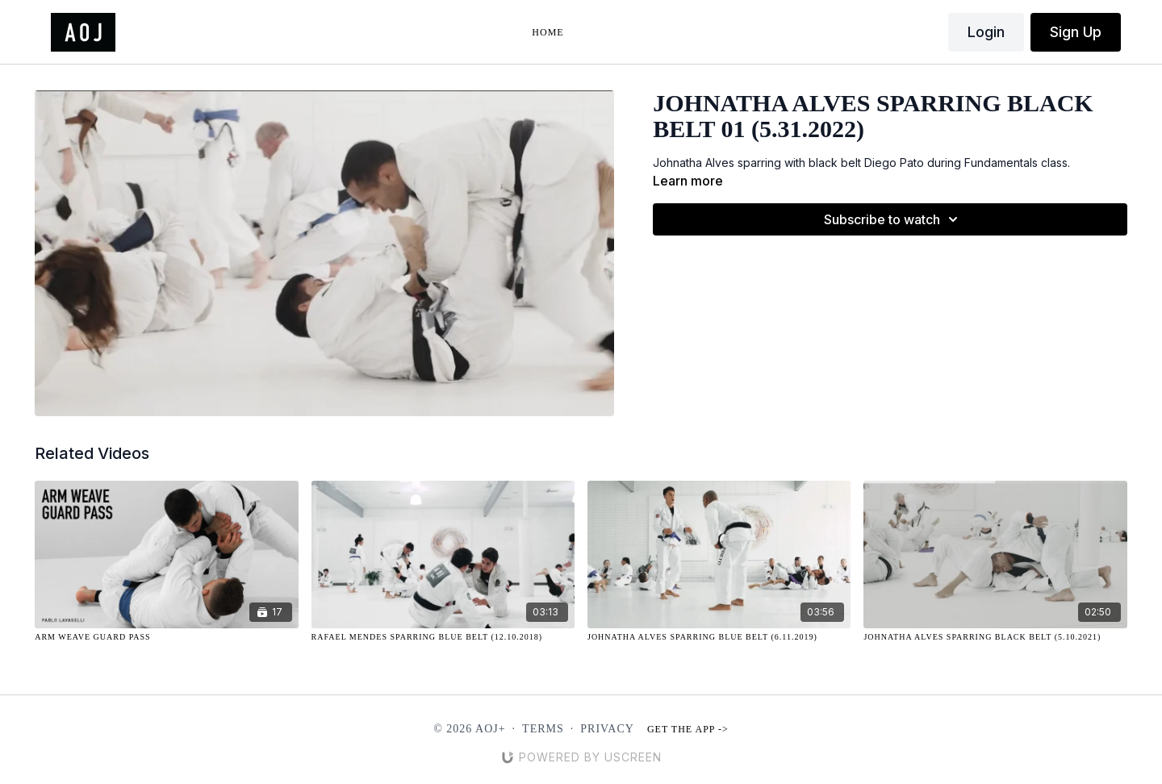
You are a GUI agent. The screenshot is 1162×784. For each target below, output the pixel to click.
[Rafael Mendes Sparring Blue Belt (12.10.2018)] (443, 637)
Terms (543, 729)
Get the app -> (688, 729)
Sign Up (1075, 31)
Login (986, 31)
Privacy (607, 729)
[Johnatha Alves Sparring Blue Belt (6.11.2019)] (719, 637)
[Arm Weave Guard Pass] (166, 637)
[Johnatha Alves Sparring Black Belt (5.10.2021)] (994, 637)
